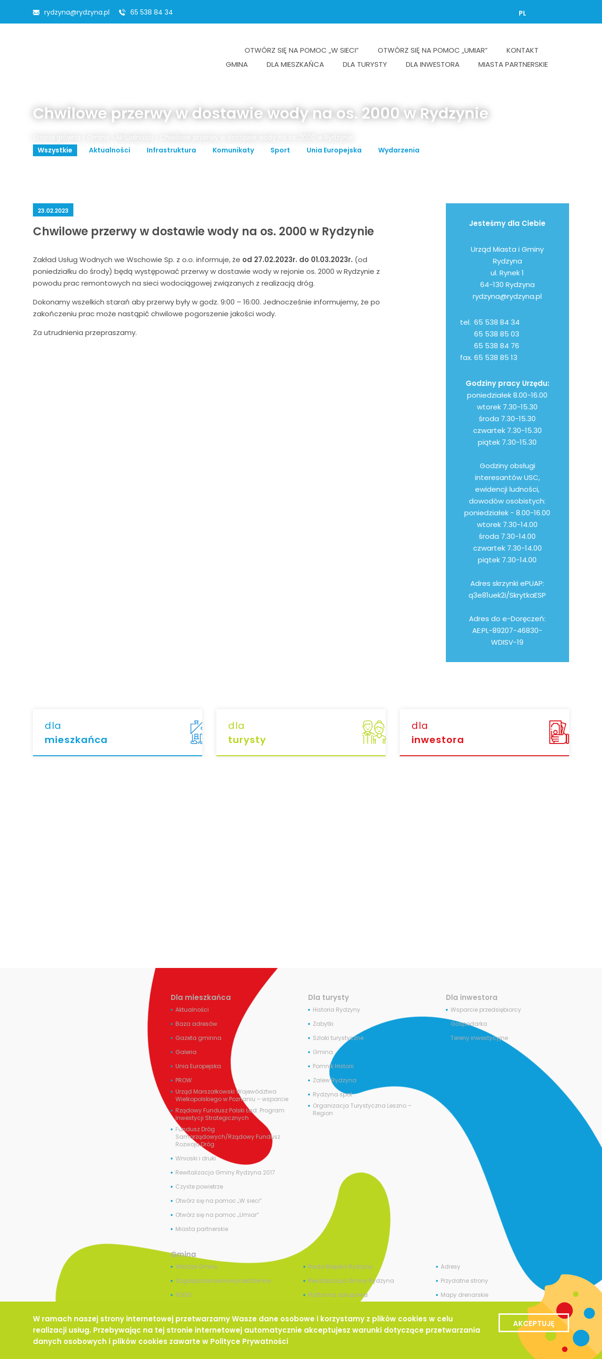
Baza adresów (196, 1024)
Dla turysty (328, 997)
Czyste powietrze (199, 1187)
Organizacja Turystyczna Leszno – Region (362, 1109)
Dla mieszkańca (201, 997)
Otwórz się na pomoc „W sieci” (218, 1201)
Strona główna (56, 137)
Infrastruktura (171, 150)
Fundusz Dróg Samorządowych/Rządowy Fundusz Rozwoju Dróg (227, 1137)
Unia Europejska (334, 150)
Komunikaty (233, 150)
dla (123, 733)
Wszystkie (55, 150)
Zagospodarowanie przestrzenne (222, 1281)
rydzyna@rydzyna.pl (77, 12)
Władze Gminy (196, 1267)
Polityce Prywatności (249, 1341)
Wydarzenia (399, 150)
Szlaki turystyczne (338, 1038)
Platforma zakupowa (338, 1295)
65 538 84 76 (496, 346)
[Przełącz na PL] (522, 13)
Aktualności (134, 137)
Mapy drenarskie (464, 1295)
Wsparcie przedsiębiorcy (486, 1010)
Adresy (450, 1267)
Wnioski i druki (195, 1158)
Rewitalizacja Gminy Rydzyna (351, 1281)
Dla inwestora (472, 997)
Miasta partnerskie (201, 1229)
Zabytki (323, 1024)
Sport (280, 150)
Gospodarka (469, 1024)
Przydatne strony (464, 1281)
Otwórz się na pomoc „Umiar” (217, 1215)
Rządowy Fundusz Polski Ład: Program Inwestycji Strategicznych (230, 1114)
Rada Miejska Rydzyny (340, 1267)
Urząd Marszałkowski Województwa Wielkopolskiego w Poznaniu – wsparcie (231, 1095)
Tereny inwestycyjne (479, 1038)
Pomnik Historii (333, 1066)
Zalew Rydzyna (334, 1080)
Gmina (98, 137)
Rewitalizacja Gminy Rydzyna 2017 (225, 1172)
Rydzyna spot (332, 1094)
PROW (183, 1080)
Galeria (186, 1052)
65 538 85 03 (496, 334)
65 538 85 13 (495, 357)
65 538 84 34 (151, 12)
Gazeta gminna (198, 1038)
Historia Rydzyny (336, 1010)
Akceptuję (533, 1323)
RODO (183, 1295)
